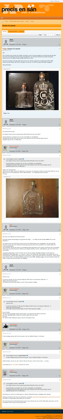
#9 (59, 380)
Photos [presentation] (21, 31)
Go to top (58, 411)
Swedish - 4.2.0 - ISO (7, 411)
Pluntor (32, 21)
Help (25, 411)
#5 (59, 274)
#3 (59, 155)
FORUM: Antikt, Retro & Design (17, 21)
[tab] (5, 31)
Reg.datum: (13, 44)
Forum (6, 21)
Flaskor (27, 21)
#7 (59, 333)
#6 (59, 298)
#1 (59, 48)
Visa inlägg (23, 158)
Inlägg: (24, 44)
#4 (59, 234)
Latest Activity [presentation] (13, 31)
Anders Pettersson (58, 417)
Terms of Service (49, 411)
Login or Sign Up (55, 1)
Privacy (40, 411)
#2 (59, 128)
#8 (59, 352)
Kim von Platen (14, 364)
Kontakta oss (32, 411)
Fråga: (5, 49)
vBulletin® (53, 415)
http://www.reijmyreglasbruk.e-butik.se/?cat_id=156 (46, 397)
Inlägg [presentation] (5, 31)
